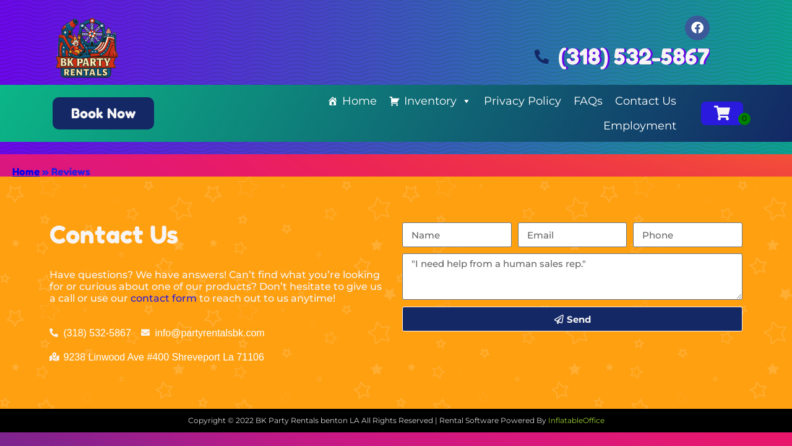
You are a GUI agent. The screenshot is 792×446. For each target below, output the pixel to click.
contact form (164, 298)
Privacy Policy (522, 101)
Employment (639, 126)
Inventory (437, 101)
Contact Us (645, 101)
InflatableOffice (576, 420)
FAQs (588, 101)
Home (359, 101)
